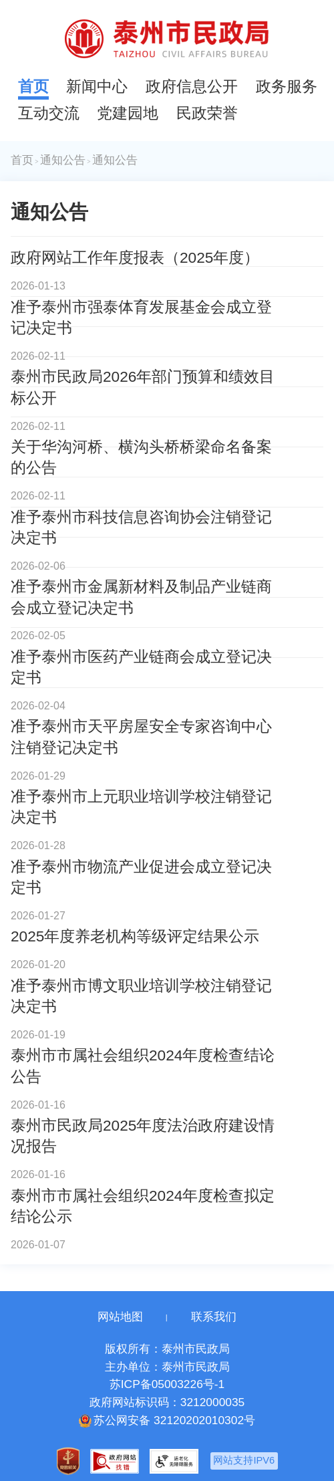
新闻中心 (97, 86)
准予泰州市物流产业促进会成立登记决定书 (141, 877)
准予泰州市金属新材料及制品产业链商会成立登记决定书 (141, 597)
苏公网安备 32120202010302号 (167, 1420)
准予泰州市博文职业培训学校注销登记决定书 (141, 996)
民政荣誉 (207, 113)
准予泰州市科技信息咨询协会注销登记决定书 (141, 527)
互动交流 (48, 113)
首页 (33, 86)
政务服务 (286, 86)
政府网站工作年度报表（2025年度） (135, 257)
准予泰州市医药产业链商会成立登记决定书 (141, 667)
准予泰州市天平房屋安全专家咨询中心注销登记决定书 (141, 736)
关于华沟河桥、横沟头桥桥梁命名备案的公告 (141, 457)
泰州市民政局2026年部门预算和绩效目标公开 (143, 387)
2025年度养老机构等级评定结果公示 (135, 936)
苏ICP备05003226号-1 (167, 1384)
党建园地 (127, 113)
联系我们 (213, 1316)
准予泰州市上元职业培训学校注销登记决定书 (141, 807)
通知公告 (63, 160)
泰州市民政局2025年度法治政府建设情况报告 (143, 1136)
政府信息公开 (192, 86)
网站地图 (120, 1316)
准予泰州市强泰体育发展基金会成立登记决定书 (141, 317)
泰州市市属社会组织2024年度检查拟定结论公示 (143, 1206)
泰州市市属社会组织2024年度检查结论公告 (143, 1065)
